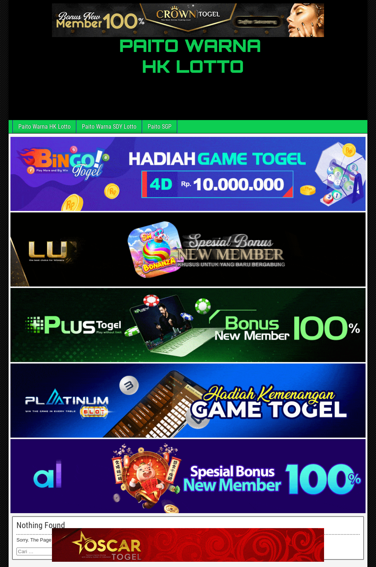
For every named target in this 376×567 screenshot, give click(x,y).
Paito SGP (160, 126)
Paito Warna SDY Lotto (109, 126)
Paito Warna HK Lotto (44, 126)
